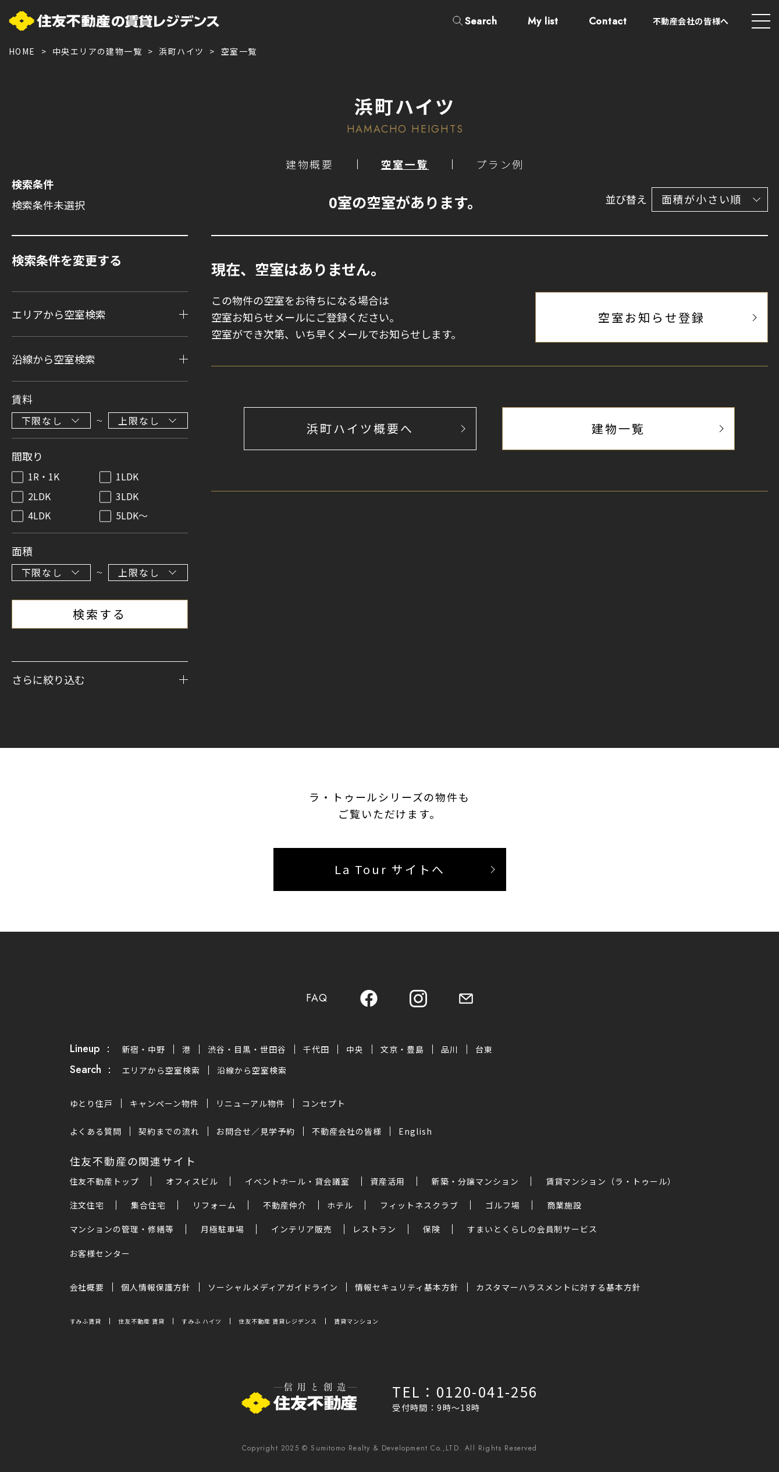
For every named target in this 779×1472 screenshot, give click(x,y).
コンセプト (324, 1103)
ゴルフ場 (502, 1205)
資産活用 (387, 1182)
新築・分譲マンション (475, 1182)
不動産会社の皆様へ (691, 21)
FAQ (316, 999)
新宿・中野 (144, 1049)
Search (481, 21)
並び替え (626, 200)
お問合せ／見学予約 (255, 1132)
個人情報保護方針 (156, 1287)
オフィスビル (192, 1182)
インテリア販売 (301, 1229)
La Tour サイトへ (390, 869)
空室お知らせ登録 (651, 317)
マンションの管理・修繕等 (122, 1229)
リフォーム (214, 1205)
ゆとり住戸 (91, 1103)
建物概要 (310, 164)
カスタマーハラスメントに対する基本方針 (559, 1287)
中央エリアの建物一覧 (97, 51)
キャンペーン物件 (164, 1103)
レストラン (374, 1229)
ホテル (340, 1205)
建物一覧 (618, 428)
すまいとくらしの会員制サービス (532, 1229)
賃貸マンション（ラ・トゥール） (611, 1182)
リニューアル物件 (250, 1103)
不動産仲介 (285, 1205)
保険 (431, 1229)
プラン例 (500, 164)
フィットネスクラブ (419, 1205)
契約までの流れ (169, 1132)
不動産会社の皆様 (347, 1132)
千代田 (316, 1049)
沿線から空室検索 (252, 1071)
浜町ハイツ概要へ (360, 428)
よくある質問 (96, 1132)
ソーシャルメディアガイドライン (273, 1287)
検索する (99, 613)
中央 (355, 1049)
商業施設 (564, 1205)
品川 (449, 1049)
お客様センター (100, 1253)
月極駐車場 (222, 1229)
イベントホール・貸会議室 (297, 1182)
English (415, 1132)
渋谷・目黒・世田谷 (247, 1049)
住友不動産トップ (105, 1182)
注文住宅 (87, 1205)
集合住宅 (148, 1205)
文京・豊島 (402, 1049)
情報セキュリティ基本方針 (407, 1287)
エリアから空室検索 (161, 1071)
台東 (484, 1049)
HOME (22, 51)
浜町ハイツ (181, 51)
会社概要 (87, 1287)
